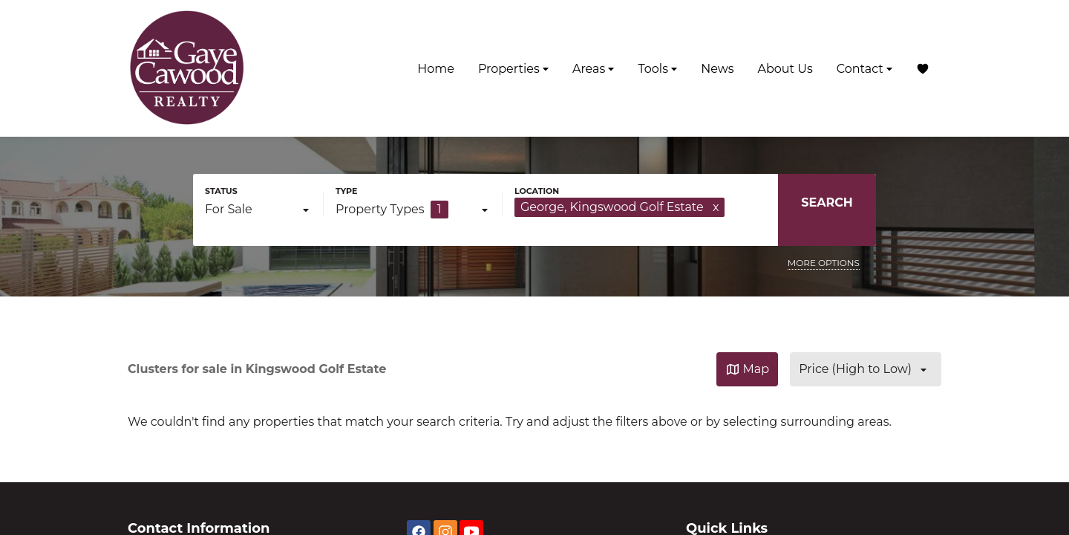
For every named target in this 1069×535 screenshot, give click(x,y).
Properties (513, 68)
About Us (784, 69)
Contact (864, 68)
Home (435, 69)
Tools (657, 68)
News (717, 69)
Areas (593, 68)
